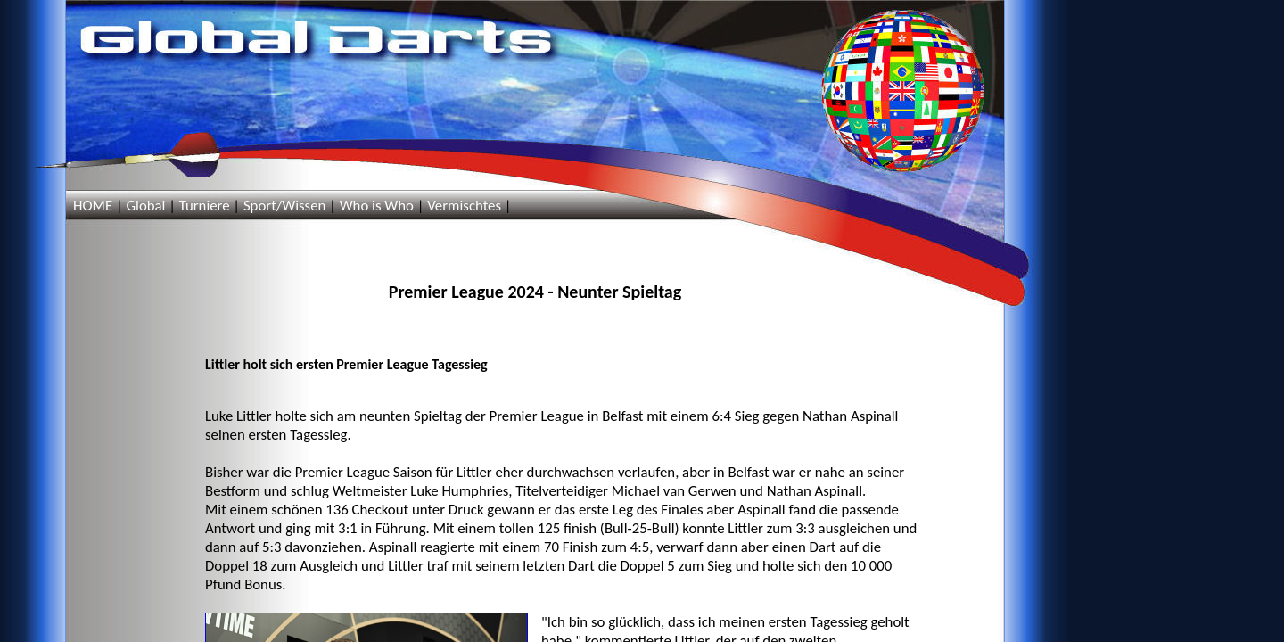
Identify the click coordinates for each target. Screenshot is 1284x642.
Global (145, 205)
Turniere (204, 205)
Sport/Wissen (284, 205)
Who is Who (377, 205)
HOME (92, 205)
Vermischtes (464, 205)
